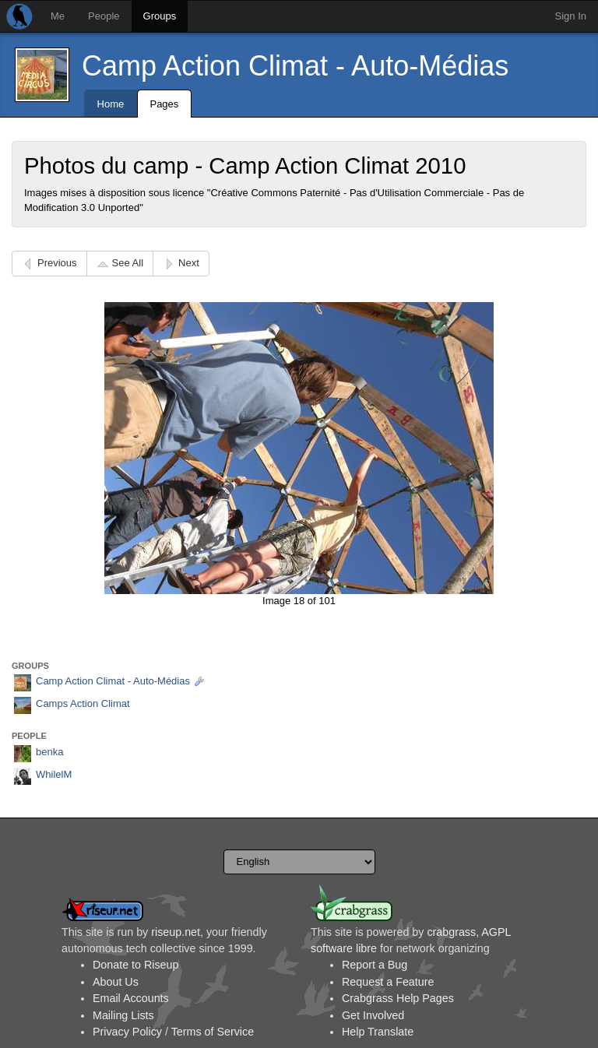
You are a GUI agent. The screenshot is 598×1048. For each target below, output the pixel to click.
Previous (57, 263)
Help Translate (377, 1031)
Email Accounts (131, 998)
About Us (116, 982)
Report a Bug (374, 964)
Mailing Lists (123, 1015)
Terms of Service (212, 1031)
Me (58, 16)
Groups (160, 16)
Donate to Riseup (135, 964)
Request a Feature (388, 982)
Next (188, 263)
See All (127, 263)
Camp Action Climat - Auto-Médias (295, 66)
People (103, 16)
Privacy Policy (127, 1031)
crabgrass (451, 932)
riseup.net (175, 932)
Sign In (570, 16)
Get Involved (373, 1015)
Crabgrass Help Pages (398, 998)
